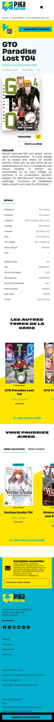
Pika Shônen (18, 18)
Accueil (5, 18)
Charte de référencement (17, 711)
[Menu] (45, 7)
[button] (35, 29)
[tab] (8, 200)
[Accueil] (14, 6)
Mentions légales (12, 699)
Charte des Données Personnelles (21, 707)
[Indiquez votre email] (23, 582)
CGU (4, 703)
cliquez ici (33, 575)
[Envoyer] (46, 582)
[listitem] (4, 627)
